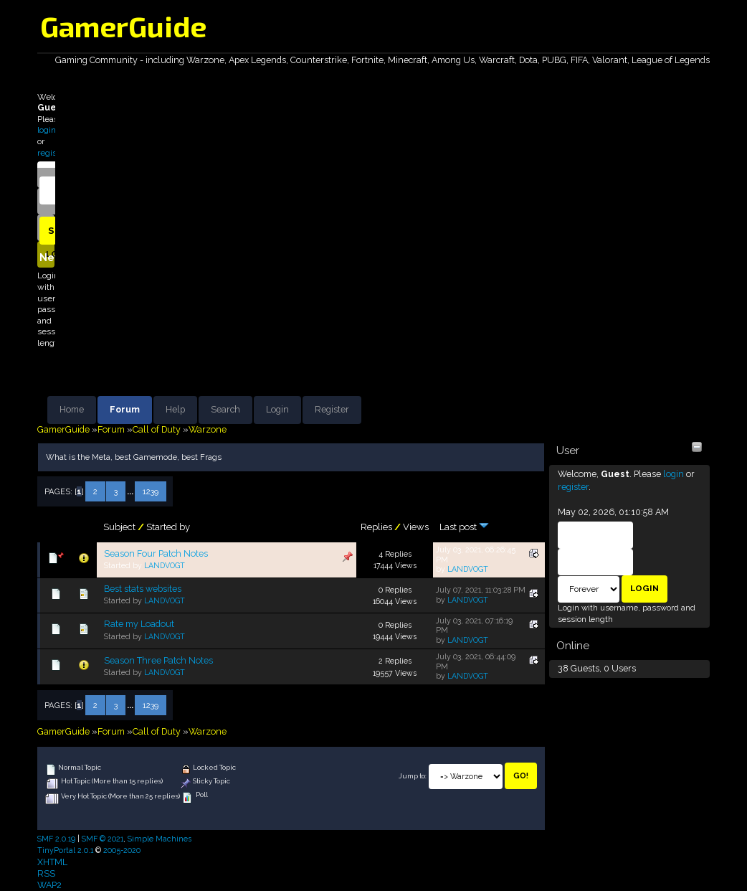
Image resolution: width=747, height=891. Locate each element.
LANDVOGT (164, 565)
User (567, 450)
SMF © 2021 (102, 838)
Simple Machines (159, 838)
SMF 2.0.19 (56, 838)
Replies (376, 527)
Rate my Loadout (139, 623)
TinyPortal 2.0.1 (65, 850)
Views (416, 527)
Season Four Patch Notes (156, 553)
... (131, 491)
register (52, 153)
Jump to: (413, 776)
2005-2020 (122, 850)
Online (572, 645)
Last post (464, 527)
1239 (150, 491)
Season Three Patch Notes (158, 660)
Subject (119, 527)
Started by (168, 527)
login (46, 130)
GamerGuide (123, 26)
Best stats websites (142, 588)
